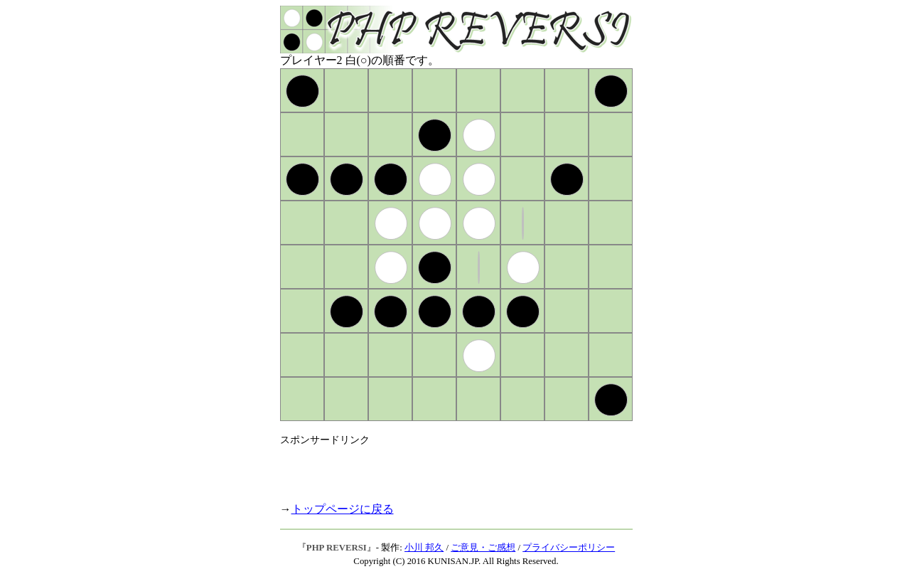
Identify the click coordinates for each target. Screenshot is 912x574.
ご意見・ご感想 (483, 548)
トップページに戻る (342, 509)
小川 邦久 (424, 548)
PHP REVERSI (336, 548)
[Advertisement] (446, 468)
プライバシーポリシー (568, 548)
